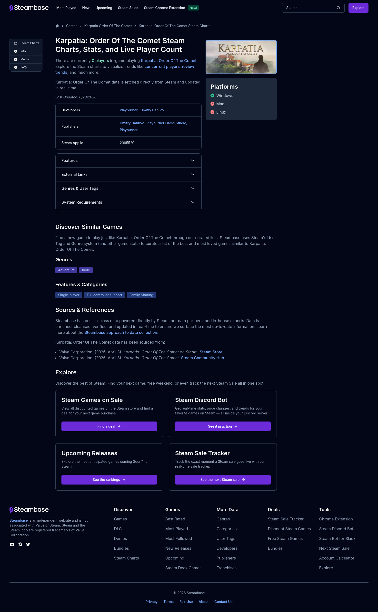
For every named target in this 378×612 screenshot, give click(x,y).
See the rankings (109, 479)
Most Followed (178, 538)
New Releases (178, 548)
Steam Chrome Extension (164, 8)
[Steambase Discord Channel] (12, 544)
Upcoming (103, 8)
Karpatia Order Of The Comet (108, 26)
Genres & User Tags (128, 188)
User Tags (226, 538)
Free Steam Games (285, 538)
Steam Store (211, 351)
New (86, 8)
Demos (120, 538)
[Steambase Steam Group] (20, 544)
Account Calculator (336, 558)
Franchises (227, 567)
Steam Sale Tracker (286, 519)
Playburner (129, 130)
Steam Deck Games (183, 567)
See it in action (223, 426)
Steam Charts (126, 558)
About (204, 602)
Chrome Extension (336, 519)
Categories (227, 528)
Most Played (66, 8)
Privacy (151, 602)
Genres (223, 519)
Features (128, 160)
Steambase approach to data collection (120, 332)
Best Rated (175, 519)
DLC (118, 528)
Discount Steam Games (289, 528)
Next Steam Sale (334, 548)
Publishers (226, 558)
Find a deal (109, 426)
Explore (358, 8)
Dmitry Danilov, (132, 123)
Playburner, (129, 110)
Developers (227, 548)
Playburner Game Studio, (167, 123)
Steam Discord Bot (336, 528)
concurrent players (162, 66)
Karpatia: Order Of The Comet (169, 60)
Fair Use (186, 602)
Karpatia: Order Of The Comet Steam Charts (174, 26)
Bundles (121, 548)
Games (72, 26)
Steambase (19, 520)
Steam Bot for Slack (337, 538)
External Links (128, 174)
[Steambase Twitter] (28, 544)
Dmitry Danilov (152, 110)
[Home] (57, 26)
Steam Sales (128, 8)
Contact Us (223, 602)
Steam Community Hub (202, 357)
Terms (168, 602)
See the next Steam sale (223, 479)
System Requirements (128, 202)
